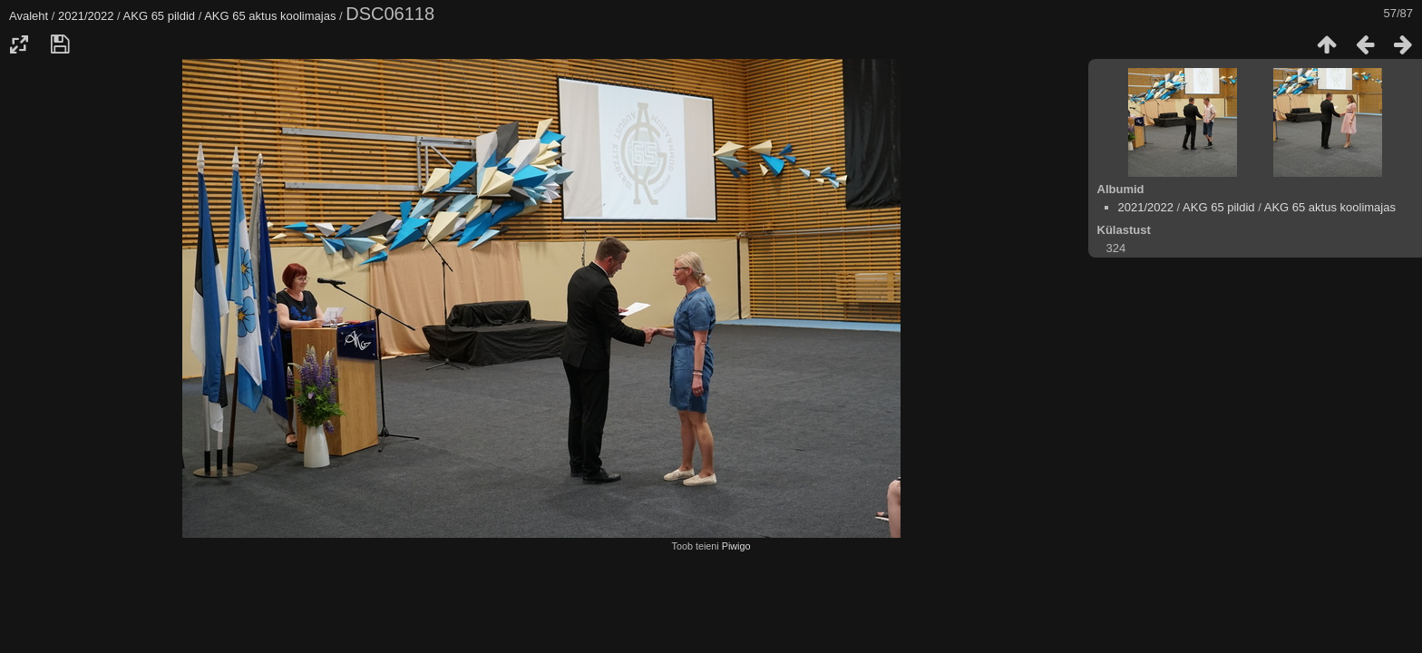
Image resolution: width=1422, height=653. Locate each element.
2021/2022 (85, 16)
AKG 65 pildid (159, 16)
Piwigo (736, 546)
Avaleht (28, 16)
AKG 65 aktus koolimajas (270, 16)
